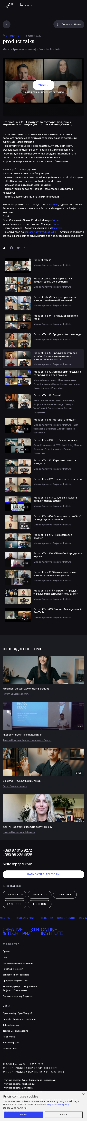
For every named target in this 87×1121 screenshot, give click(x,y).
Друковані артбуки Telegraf (17, 1013)
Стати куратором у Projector (18, 996)
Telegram (39, 894)
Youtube (64, 894)
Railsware (56, 228)
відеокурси (29, 918)
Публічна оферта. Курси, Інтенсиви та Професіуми (29, 1080)
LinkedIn (39, 904)
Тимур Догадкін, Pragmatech (48, 388)
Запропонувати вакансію (16, 974)
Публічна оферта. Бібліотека (17, 1087)
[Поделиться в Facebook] (11, 248)
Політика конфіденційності (17, 1095)
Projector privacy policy (15, 1111)
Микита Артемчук (13, 49)
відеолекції (70, 918)
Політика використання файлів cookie (22, 1091)
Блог (5, 957)
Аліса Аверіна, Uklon (44, 400)
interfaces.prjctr (11, 1042)
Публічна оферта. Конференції (19, 1084)
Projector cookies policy (15, 1107)
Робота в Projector (13, 968)
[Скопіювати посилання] (25, 248)
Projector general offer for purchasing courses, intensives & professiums (40, 1099)
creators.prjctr (10, 1048)
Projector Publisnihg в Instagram (19, 1019)
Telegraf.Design (11, 1025)
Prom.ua (53, 204)
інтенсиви (50, 918)
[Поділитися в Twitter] (18, 248)
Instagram (15, 894)
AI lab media (9, 1036)
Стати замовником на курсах (18, 963)
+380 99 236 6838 (17, 855)
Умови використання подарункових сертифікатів (28, 1103)
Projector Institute (49, 49)
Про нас (7, 951)
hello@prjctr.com (17, 864)
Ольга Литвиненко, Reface (66, 384)
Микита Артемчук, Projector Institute (52, 265)
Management (13, 35)
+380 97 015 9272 (17, 850)
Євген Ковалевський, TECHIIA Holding (53, 445)
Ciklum (56, 224)
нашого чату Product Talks (40, 231)
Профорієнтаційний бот (15, 980)
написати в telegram (43, 874)
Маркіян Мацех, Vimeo (45, 380)
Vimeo (56, 220)
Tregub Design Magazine (15, 1030)
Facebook (14, 904)
